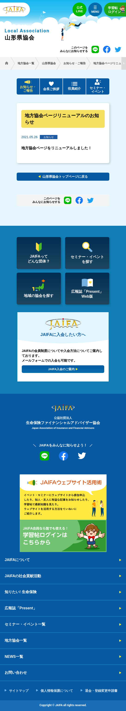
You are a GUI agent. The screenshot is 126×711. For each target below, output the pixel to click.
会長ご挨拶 (51, 89)
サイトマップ (18, 691)
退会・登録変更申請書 (101, 691)
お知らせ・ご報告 (28, 89)
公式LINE (79, 9)
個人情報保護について (57, 691)
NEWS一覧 (14, 657)
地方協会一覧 (16, 640)
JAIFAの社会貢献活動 (23, 576)
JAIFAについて (17, 560)
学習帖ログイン (117, 9)
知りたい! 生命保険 (21, 592)
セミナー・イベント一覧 (25, 624)
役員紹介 (74, 88)
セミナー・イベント (98, 90)
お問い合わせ (16, 672)
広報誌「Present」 (21, 608)
